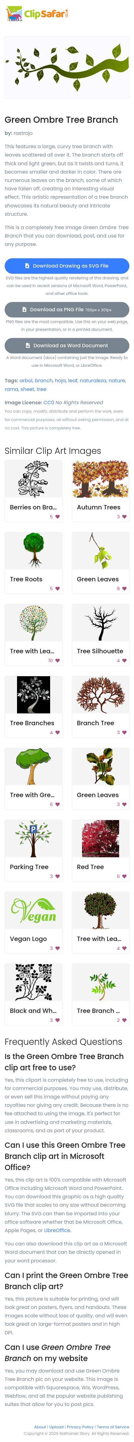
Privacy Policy (80, 1427)
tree (41, 389)
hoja (60, 380)
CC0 (49, 402)
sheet (27, 389)
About (40, 1427)
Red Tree (90, 867)
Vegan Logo (28, 938)
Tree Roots (26, 579)
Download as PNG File (67, 309)
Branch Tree (96, 723)
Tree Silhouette (100, 651)
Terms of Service (113, 1427)
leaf (72, 380)
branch (44, 380)
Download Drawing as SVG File (66, 265)
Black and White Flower (46, 1010)
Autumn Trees (99, 507)
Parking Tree (29, 867)
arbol (25, 380)
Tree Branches (32, 723)
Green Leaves (98, 579)
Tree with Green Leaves (46, 795)
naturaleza (93, 380)
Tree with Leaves (35, 651)
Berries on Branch (37, 507)
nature (117, 380)
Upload (57, 1427)
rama (11, 389)
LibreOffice (57, 1230)
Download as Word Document (67, 345)
